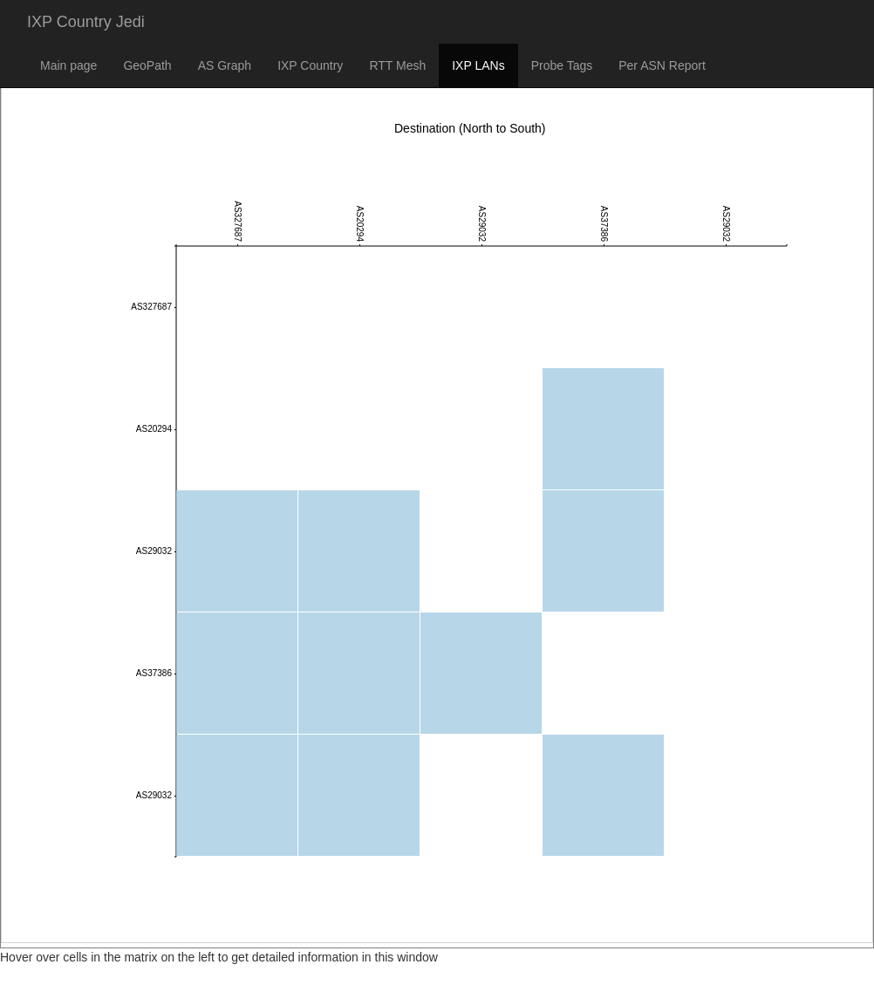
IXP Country (310, 65)
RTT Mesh (397, 65)
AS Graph (224, 65)
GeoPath (147, 65)
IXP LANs (478, 65)
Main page (68, 65)
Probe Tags (562, 65)
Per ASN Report (662, 65)
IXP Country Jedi (86, 22)
